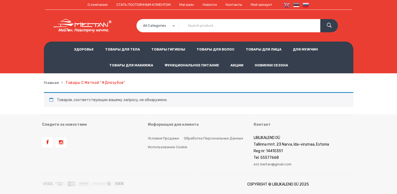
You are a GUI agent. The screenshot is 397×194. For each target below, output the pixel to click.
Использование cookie (168, 146)
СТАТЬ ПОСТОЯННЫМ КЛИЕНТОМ (141, 4)
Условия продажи (163, 138)
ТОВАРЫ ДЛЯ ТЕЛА (122, 49)
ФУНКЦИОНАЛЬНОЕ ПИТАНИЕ (192, 65)
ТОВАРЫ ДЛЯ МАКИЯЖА (131, 65)
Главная (51, 82)
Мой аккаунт (264, 4)
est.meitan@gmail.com (274, 164)
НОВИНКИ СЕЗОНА (271, 65)
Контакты (235, 4)
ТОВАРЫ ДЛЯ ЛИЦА (263, 49)
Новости (210, 4)
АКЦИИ (236, 65)
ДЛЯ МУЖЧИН (305, 49)
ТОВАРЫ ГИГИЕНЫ (168, 49)
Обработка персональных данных (214, 138)
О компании (94, 4)
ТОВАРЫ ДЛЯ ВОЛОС (215, 49)
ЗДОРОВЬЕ (84, 49)
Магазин (186, 4)
